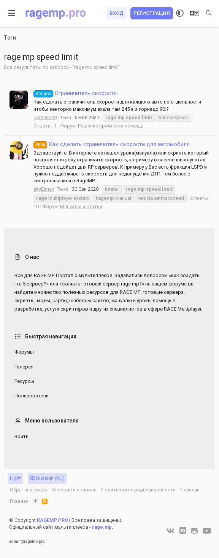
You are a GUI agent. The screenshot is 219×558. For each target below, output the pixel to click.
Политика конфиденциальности (138, 490)
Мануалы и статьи (81, 206)
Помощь (190, 490)
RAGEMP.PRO (52, 520)
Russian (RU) (47, 478)
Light (15, 478)
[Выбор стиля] (180, 13)
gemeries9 (45, 117)
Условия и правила (74, 490)
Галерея (23, 367)
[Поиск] (208, 13)
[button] (12, 13)
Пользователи (31, 396)
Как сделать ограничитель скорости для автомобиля (111, 144)
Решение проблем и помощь (110, 126)
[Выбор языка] (194, 13)
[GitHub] (194, 531)
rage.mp (102, 527)
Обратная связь (28, 490)
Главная (19, 501)
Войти (21, 436)
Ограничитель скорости (75, 93)
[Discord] (182, 531)
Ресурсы (24, 381)
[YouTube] (207, 531)
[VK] (170, 531)
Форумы (24, 352)
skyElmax (43, 189)
